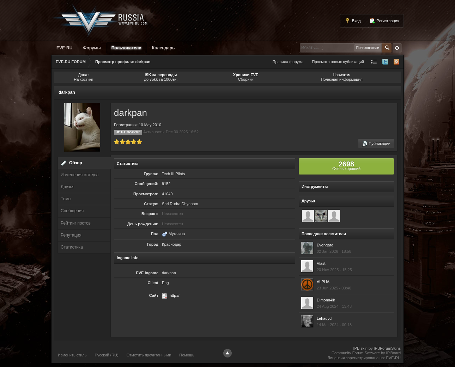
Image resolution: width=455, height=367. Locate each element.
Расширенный (397, 48)
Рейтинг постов (76, 223)
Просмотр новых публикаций (338, 62)
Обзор (75, 162)
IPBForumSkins (387, 348)
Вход (353, 21)
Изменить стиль (72, 355)
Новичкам (342, 75)
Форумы (92, 47)
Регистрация (384, 21)
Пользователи (126, 47)
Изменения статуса (79, 174)
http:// (175, 295)
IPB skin (360, 348)
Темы (66, 198)
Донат (83, 75)
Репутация (71, 235)
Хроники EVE (246, 75)
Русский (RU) (107, 355)
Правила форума (288, 62)
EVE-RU (64, 47)
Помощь (186, 355)
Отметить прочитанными (149, 355)
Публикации (376, 144)
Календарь (163, 47)
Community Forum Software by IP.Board (366, 353)
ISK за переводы (161, 75)
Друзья (67, 186)
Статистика (72, 247)
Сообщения (72, 210)
